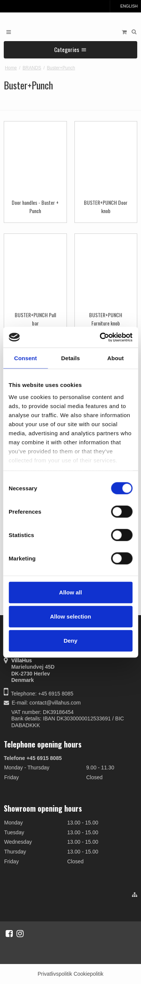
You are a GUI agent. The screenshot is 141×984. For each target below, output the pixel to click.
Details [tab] (70, 358)
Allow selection (70, 616)
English (125, 6)
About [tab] (115, 358)
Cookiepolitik (88, 974)
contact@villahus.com (54, 703)
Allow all (70, 592)
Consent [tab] (25, 358)
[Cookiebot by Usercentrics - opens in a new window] (100, 337)
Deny (70, 640)
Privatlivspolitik (55, 974)
